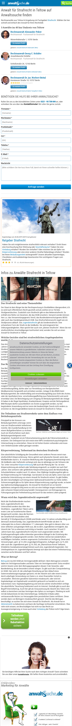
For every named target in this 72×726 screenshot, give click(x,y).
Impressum (8, 711)
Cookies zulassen (36, 374)
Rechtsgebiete (27, 704)
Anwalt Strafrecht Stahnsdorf (27, 47)
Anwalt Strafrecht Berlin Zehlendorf (29, 72)
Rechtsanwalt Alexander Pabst (25, 31)
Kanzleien (52, 704)
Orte (40, 704)
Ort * (3, 136)
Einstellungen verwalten (36, 378)
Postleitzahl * (7, 127)
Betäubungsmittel (17, 220)
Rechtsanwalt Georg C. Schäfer (25, 53)
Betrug (4, 527)
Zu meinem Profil (19, 43)
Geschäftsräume (43, 213)
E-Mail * (5, 154)
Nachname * (6, 118)
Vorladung (6, 215)
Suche (68, 3)
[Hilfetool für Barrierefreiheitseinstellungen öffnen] (69, 365)
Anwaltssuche (9, 704)
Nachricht (5, 163)
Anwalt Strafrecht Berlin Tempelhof (29, 91)
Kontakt (50, 711)
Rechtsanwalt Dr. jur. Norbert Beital (28, 77)
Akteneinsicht (6, 570)
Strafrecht (52, 20)
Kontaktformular (23, 640)
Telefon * (5, 145)
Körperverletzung (9, 218)
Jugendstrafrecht (30, 288)
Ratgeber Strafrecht (14, 206)
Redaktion (7, 714)
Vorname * (5, 108)
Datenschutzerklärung (29, 711)
